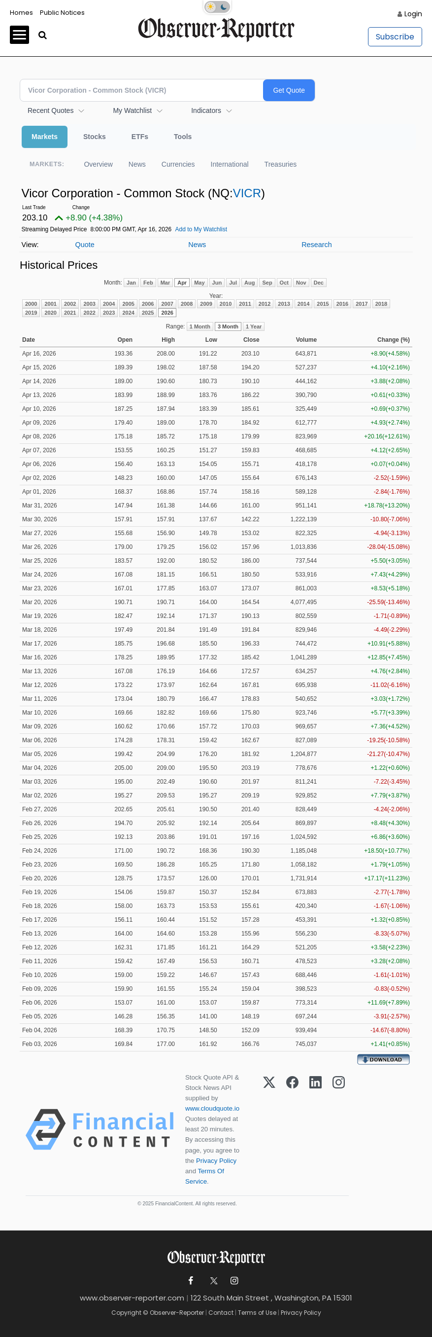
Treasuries (281, 164)
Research (316, 245)
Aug (249, 283)
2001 (50, 304)
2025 (148, 313)
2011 (245, 304)
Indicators (206, 110)
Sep (267, 283)
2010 (226, 304)
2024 (128, 313)
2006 (148, 304)
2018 (381, 304)
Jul (233, 283)
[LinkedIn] (315, 1129)
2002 (70, 304)
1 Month (200, 326)
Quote (84, 245)
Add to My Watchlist (201, 229)
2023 (109, 313)
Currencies (178, 164)
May (199, 283)
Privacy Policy (216, 1160)
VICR (247, 193)
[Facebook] (292, 1129)
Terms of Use (257, 1312)
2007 (167, 304)
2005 (128, 304)
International (230, 164)
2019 (31, 313)
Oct (284, 283)
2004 (109, 304)
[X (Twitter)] (269, 1129)
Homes (21, 12)
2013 (284, 304)
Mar (165, 283)
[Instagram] (339, 1129)
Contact (220, 1312)
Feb (148, 283)
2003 (89, 304)
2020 (50, 313)
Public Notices (62, 12)
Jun (217, 283)
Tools (183, 137)
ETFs (140, 137)
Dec (319, 283)
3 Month (228, 326)
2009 (206, 304)
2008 (187, 304)
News (137, 164)
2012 (264, 304)
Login (413, 14)
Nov (301, 283)
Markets (45, 137)
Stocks (94, 137)
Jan (131, 283)
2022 (89, 313)
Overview (98, 164)
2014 (303, 304)
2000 (31, 304)
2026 (167, 313)
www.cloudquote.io (212, 1108)
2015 (323, 304)
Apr (182, 283)
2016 (342, 304)
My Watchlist (132, 110)
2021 (70, 313)
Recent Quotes (50, 110)
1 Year (254, 326)
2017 (361, 304)
